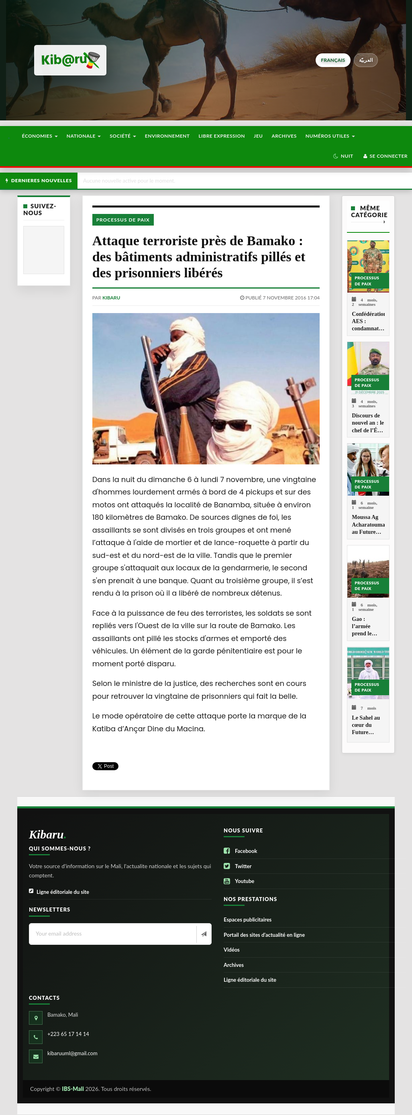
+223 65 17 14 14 (68, 1034)
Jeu (258, 136)
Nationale (84, 136)
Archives (283, 136)
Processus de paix (123, 220)
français (333, 60)
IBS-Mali (73, 1088)
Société (123, 136)
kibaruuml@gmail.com (72, 1053)
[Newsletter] (203, 934)
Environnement (167, 136)
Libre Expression (222, 136)
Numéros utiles (330, 136)
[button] (343, 156)
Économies (39, 136)
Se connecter (385, 156)
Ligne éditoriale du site (59, 892)
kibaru (111, 298)
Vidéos (232, 949)
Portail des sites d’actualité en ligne (264, 935)
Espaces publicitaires (247, 919)
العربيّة (366, 60)
